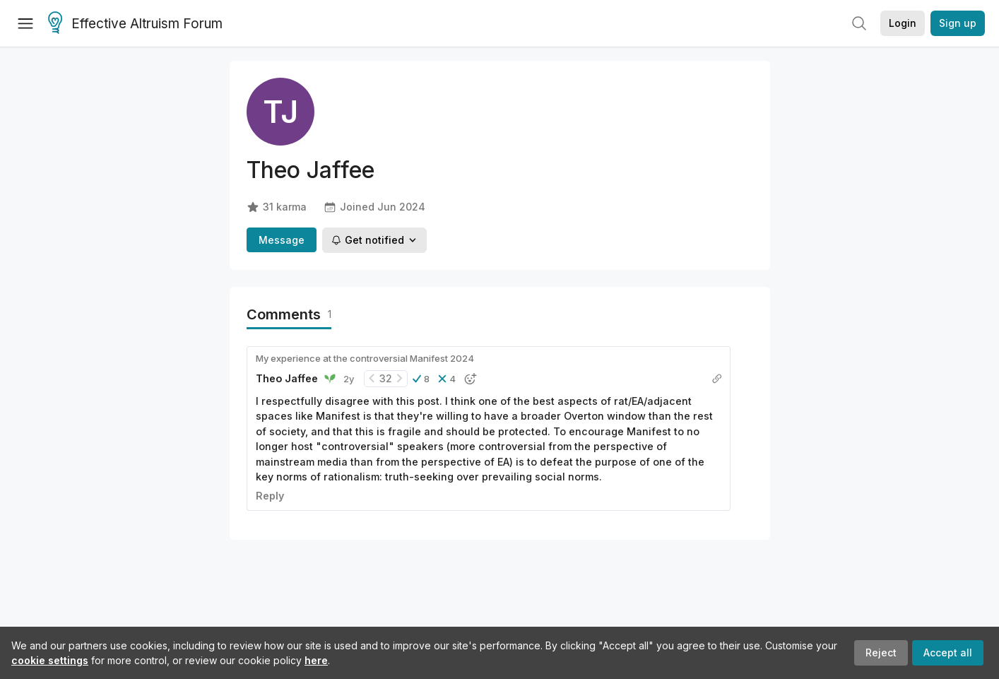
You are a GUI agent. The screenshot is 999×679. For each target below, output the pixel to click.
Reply (270, 496)
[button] (421, 378)
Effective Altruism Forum (135, 24)
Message (282, 240)
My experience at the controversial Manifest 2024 (365, 358)
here (316, 660)
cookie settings (49, 660)
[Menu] (25, 23)
